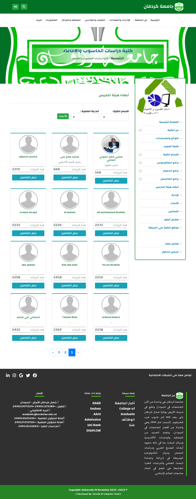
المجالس (173, 211)
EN (15, 6)
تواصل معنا (172, 243)
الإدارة (175, 195)
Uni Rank (94, 425)
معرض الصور (171, 219)
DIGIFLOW (93, 430)
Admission (93, 419)
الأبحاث (175, 203)
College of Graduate (127, 411)
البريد (39, 20)
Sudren (95, 408)
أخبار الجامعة (125, 403)
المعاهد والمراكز (70, 20)
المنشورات (51, 20)
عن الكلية (173, 130)
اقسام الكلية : (120, 111)
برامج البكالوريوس (168, 162)
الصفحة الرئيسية (169, 122)
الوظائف (128, 419)
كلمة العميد (171, 146)
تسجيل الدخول (170, 251)
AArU (97, 414)
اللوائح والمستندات (167, 138)
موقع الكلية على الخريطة (163, 227)
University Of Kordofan (95, 489)
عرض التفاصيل (111, 180)
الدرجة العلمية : (89, 111)
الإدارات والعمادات (119, 20)
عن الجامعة (140, 20)
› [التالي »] (52, 352)
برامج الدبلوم (171, 170)
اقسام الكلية (171, 154)
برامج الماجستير (170, 178)
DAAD (97, 403)
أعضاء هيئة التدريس (167, 187)
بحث (63, 116)
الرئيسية (155, 20)
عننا (132, 425)
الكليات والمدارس (94, 20)
